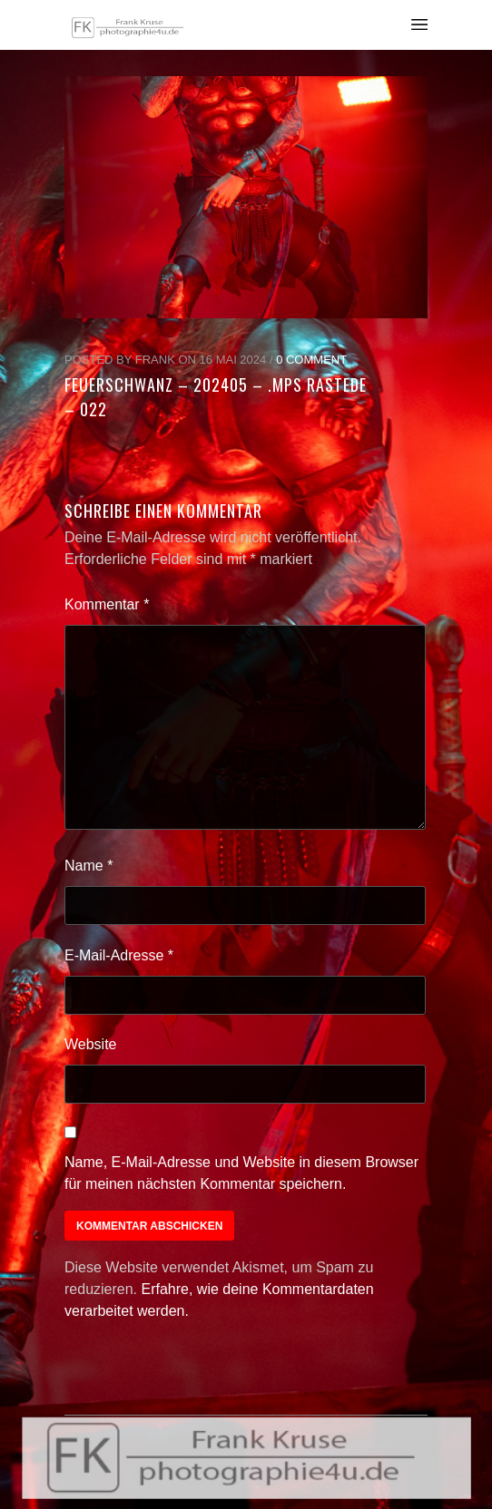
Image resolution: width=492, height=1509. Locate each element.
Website (90, 1044)
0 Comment (311, 359)
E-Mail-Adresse (118, 955)
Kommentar (106, 604)
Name (88, 865)
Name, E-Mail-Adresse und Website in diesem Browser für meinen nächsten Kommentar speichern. (241, 1173)
